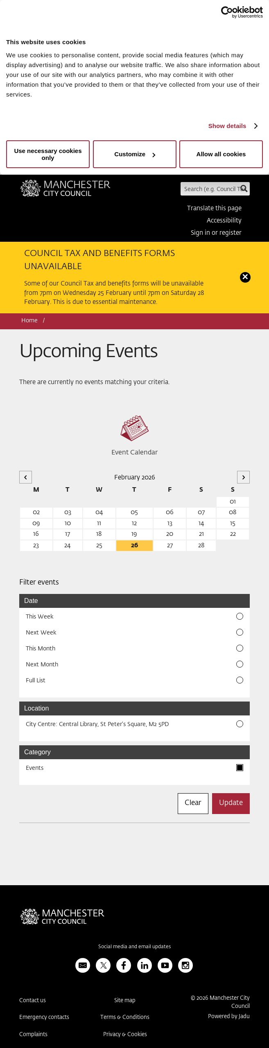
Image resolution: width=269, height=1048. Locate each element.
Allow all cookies (221, 154)
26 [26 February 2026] (134, 545)
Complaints (33, 1034)
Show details (227, 125)
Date (31, 600)
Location (36, 708)
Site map (125, 1000)
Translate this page (214, 208)
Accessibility (224, 221)
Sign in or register (216, 233)
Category (37, 752)
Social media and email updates (134, 947)
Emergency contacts (44, 1017)
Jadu (244, 1016)
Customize (134, 154)
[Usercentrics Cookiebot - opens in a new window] (227, 12)
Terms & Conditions (124, 1017)
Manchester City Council (65, 191)
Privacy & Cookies (125, 1034)
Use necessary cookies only (47, 154)
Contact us (32, 1000)
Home (29, 321)
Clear (193, 803)
